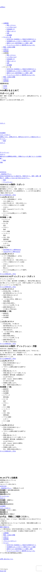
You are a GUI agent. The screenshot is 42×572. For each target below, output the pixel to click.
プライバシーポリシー (9, 541)
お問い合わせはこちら (6, 557)
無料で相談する (4, 527)
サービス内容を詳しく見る (8, 195)
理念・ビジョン (11, 25)
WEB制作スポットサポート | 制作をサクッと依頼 (21, 41)
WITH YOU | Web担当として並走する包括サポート (21, 39)
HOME (5, 86)
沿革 (8, 33)
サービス (6, 543)
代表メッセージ (11, 31)
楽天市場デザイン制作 (12, 249)
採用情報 (6, 51)
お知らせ (6, 49)
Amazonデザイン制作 (11, 251)
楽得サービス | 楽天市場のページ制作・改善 (19, 43)
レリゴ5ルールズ (11, 27)
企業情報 (6, 23)
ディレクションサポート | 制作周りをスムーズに (21, 45)
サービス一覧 (7, 37)
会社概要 (9, 35)
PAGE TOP (3, 571)
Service (5, 88)
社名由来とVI (11, 29)
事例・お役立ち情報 (9, 47)
